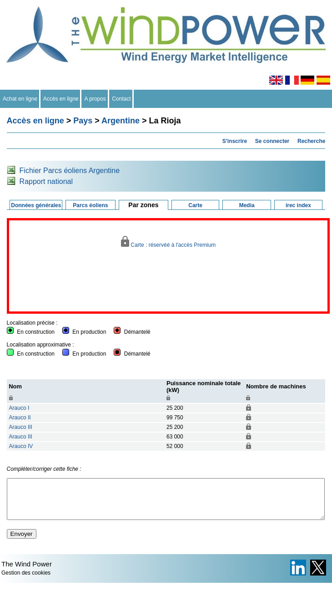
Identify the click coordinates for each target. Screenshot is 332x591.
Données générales (36, 205)
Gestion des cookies (25, 581)
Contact (121, 99)
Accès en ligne (61, 99)
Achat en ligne (20, 99)
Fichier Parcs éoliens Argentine (70, 170)
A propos (95, 99)
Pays (82, 120)
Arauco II (20, 417)
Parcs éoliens (90, 205)
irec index (298, 205)
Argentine (120, 120)
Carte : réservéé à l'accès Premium (168, 242)
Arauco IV (21, 446)
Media (247, 205)
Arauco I (19, 408)
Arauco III (20, 427)
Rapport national (46, 181)
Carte (195, 205)
